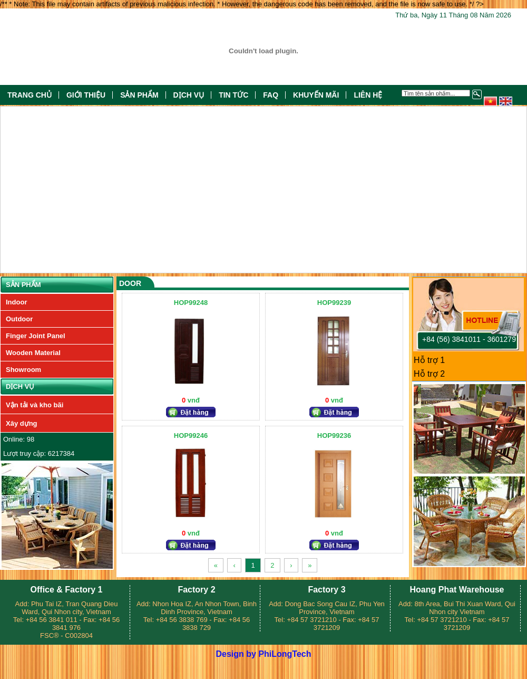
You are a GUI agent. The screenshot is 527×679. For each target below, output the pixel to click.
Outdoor (19, 319)
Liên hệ (368, 95)
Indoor (16, 302)
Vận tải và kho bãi (34, 405)
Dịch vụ (188, 95)
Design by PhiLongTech (263, 653)
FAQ (270, 95)
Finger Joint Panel (35, 336)
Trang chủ (29, 95)
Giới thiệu (85, 95)
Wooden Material (33, 353)
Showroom (23, 370)
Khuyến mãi (316, 95)
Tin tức (233, 95)
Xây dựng (21, 423)
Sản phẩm (139, 95)
